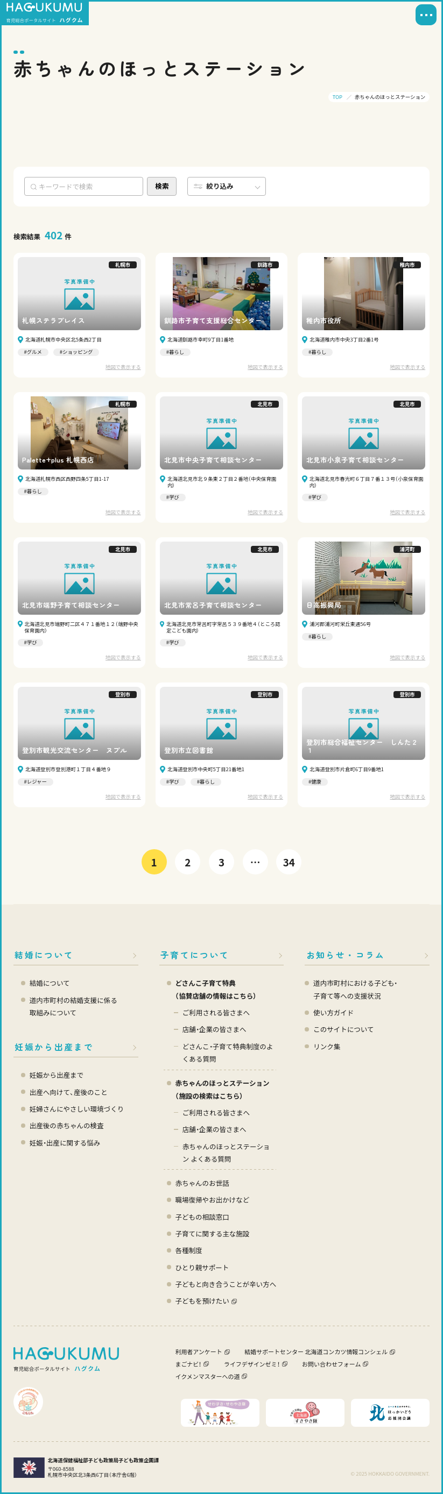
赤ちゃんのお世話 (202, 1183)
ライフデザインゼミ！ (252, 1364)
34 (289, 862)
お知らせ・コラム (345, 955)
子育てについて (194, 955)
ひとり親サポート (202, 1267)
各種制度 (188, 1250)
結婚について (44, 955)
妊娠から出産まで (54, 1047)
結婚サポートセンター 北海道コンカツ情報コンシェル (316, 1351)
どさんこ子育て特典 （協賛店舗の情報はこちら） (216, 989)
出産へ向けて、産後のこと (69, 1092)
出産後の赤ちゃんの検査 (67, 1125)
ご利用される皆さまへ (216, 1012)
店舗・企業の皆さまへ (214, 1029)
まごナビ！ (188, 1364)
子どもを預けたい (202, 1301)
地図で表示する (123, 367)
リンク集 (326, 1046)
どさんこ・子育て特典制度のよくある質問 (227, 1052)
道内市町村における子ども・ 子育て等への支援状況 (355, 989)
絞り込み (219, 186)
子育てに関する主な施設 (212, 1233)
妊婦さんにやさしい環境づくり (77, 1109)
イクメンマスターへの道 (207, 1376)
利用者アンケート (198, 1351)
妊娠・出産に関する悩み (65, 1142)
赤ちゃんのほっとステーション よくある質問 (226, 1152)
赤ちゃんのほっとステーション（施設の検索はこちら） (222, 1089)
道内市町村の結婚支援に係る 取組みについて (73, 1006)
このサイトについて (343, 1029)
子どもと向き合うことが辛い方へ (225, 1284)
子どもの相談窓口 (202, 1217)
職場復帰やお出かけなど (212, 1199)
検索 (161, 186)
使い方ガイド (333, 1012)
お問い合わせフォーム (331, 1364)
